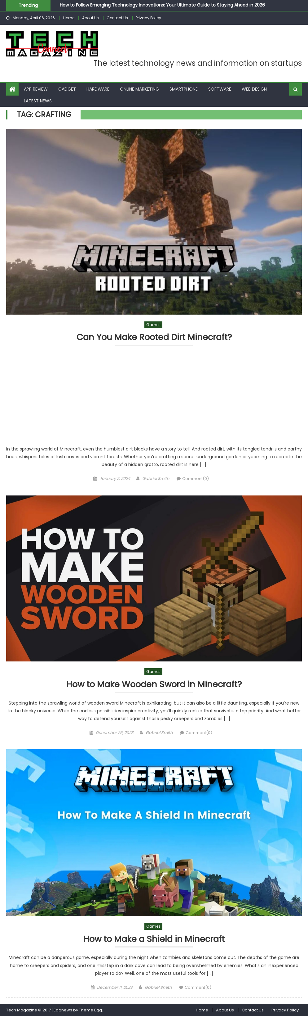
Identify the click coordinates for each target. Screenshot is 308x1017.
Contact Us (117, 17)
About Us (90, 17)
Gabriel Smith (155, 479)
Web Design (254, 89)
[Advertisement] (154, 399)
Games (153, 324)
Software (219, 89)
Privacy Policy (148, 17)
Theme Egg (90, 1011)
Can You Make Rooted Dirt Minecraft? (154, 337)
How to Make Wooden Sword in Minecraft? (154, 685)
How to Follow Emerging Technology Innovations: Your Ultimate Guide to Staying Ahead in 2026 (162, 5)
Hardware (97, 89)
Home (68, 17)
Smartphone (183, 89)
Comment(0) (195, 479)
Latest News (38, 101)
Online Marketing (139, 89)
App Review (36, 89)
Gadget (67, 89)
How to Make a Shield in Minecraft (154, 939)
